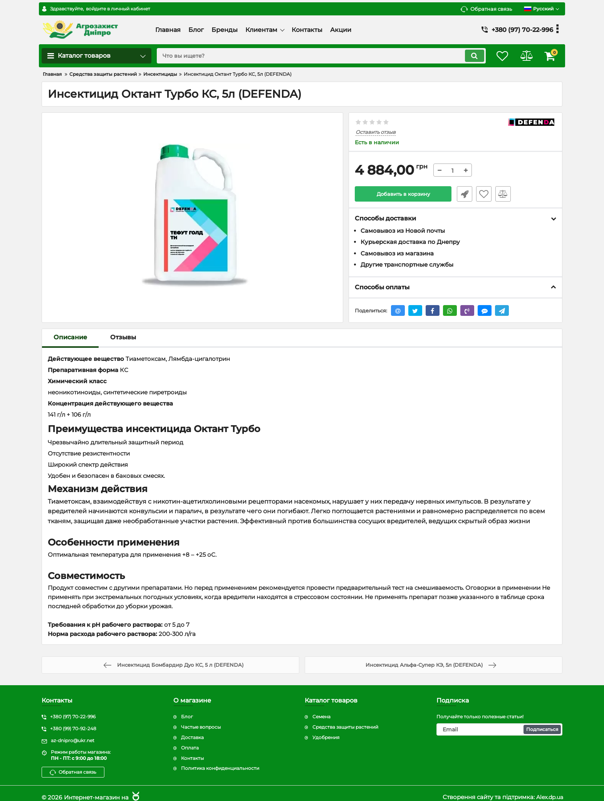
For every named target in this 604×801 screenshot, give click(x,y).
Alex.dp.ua (548, 789)
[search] (316, 55)
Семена (321, 709)
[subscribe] (499, 722)
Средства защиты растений (345, 720)
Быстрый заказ (463, 194)
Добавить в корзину (403, 193)
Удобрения (325, 730)
